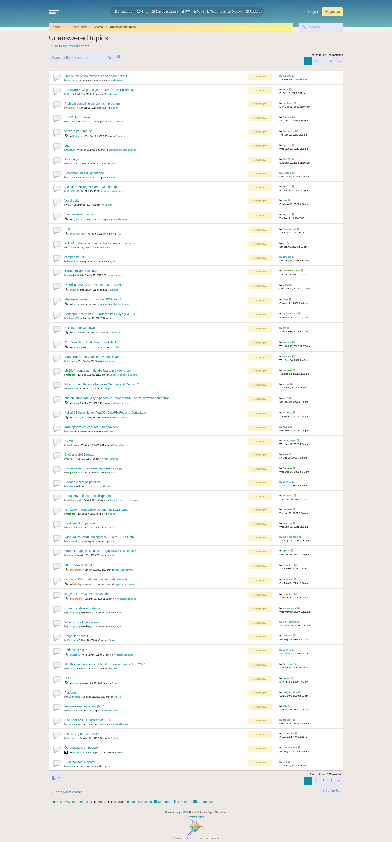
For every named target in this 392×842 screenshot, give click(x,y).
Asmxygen (124, 11)
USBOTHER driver (77, 117)
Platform (70, 692)
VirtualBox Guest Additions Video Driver (91, 357)
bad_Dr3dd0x (74, 697)
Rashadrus (77, 136)
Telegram (216, 11)
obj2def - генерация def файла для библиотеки (98, 370)
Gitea (143, 11)
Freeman (72, 640)
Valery (71, 388)
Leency (71, 486)
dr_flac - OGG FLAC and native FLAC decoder (96, 579)
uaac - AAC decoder (78, 565)
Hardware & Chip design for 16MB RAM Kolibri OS (99, 90)
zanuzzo (72, 724)
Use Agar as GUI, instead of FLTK (87, 720)
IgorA (75, 403)
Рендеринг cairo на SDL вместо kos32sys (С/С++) (99, 314)
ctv (73, 332)
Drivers (109, 431)
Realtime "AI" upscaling (80, 523)
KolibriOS (58, 26)
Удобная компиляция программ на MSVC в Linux (99, 537)
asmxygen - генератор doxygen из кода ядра (96, 509)
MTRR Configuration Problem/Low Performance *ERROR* (104, 664)
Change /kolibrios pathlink (82, 482)
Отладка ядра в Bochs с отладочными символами (100, 551)
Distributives (114, 332)
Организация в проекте (81, 747)
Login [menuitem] (313, 11)
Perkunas (72, 668)
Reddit (253, 11)
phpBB (183, 812)
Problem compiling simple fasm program (92, 103)
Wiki (199, 11)
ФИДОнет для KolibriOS (81, 271)
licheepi (71, 261)
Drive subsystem (116, 121)
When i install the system (81, 622)
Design (111, 514)
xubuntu (71, 80)
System (116, 683)
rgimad (71, 555)
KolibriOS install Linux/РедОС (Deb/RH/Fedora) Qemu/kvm (105, 412)
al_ (69, 247)
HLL (119, 234)
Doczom (72, 121)
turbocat (76, 347)
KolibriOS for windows (79, 328)
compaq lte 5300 (76, 257)
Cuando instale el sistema (82, 608)
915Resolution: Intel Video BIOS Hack (90, 342)
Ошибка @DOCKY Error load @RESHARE (94, 285)
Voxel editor (72, 200)
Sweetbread (78, 234)
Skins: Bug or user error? (81, 734)
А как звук (71, 159)
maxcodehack (74, 541)
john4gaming (74, 612)
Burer (70, 94)
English (114, 108)
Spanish (119, 612)
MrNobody (73, 738)
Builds (158, 11)
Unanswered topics (123, 26)
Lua (67, 145)
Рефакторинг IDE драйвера (84, 173)
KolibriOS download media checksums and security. (100, 243)
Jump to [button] (332, 790)
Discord (236, 11)
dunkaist (72, 108)
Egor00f (71, 150)
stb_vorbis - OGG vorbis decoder (87, 594)
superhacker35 (75, 275)
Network (119, 275)
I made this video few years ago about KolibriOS (97, 76)
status (172, 11)
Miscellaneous (115, 80)
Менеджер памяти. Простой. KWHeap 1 (92, 299)
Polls (109, 486)
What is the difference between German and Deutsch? (101, 384)
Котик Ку (76, 417)
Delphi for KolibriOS (78, 636)
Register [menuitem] (332, 11)
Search (98, 26)
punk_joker (73, 445)
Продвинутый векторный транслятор (90, 496)
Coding (113, 163)
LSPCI (69, 678)
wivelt (70, 431)
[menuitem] (139, 801)
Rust (67, 229)
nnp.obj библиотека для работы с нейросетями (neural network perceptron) (117, 398)
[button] (54, 12)
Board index (79, 26)
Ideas (111, 527)
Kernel (112, 177)
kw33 (75, 304)
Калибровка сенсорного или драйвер (91, 427)
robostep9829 (74, 318)
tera (69, 766)
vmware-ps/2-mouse (78, 131)
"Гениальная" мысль (79, 214)
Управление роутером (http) (84, 706)
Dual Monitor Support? (80, 762)
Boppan (72, 375)
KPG (70, 459)
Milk (70, 710)
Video (117, 347)
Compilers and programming (122, 150)
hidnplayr (77, 570)
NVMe (68, 441)
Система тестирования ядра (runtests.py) (94, 468)
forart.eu (72, 527)
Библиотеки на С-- (77, 650)
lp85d (75, 290)
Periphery (120, 136)
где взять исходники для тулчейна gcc (91, 187)
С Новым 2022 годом (79, 454)
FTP (186, 11)
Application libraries (120, 304)
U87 (70, 205)
